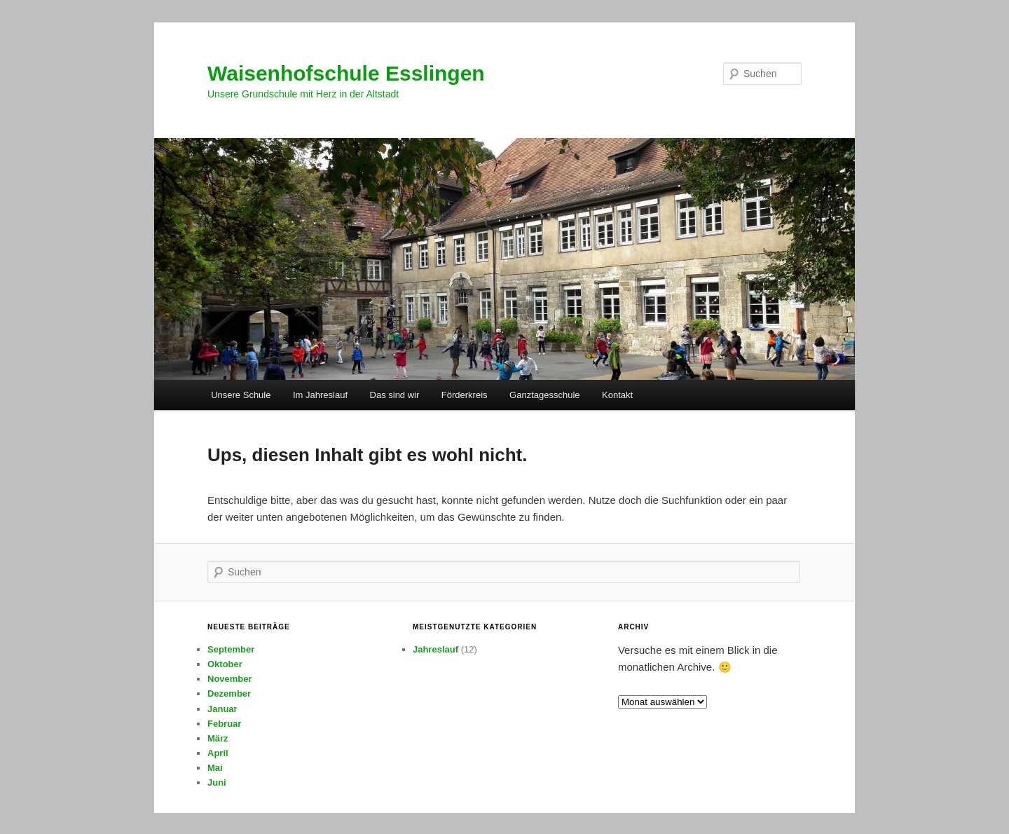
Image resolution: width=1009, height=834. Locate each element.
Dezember (229, 693)
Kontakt (617, 395)
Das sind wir (395, 395)
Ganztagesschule (544, 395)
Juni (216, 782)
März (217, 738)
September (230, 649)
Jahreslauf (435, 649)
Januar (222, 709)
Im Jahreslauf (320, 395)
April (217, 753)
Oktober (224, 664)
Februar (224, 723)
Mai (215, 768)
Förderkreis (464, 395)
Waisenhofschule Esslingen (346, 73)
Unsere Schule (240, 395)
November (229, 679)
